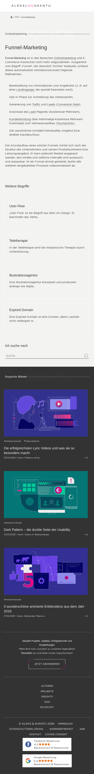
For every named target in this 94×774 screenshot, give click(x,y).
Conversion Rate (68, 104)
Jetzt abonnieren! (47, 664)
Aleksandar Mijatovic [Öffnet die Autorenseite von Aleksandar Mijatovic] (19, 616)
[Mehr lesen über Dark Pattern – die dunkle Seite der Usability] (71, 534)
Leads (51, 104)
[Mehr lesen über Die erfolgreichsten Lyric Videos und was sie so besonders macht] (71, 458)
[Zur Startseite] (30, 6)
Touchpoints (65, 123)
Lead (32, 112)
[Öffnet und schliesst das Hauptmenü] (5, 6)
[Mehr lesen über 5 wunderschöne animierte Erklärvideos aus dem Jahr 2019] (71, 616)
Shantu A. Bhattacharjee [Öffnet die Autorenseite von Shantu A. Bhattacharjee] (22, 535)
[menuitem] (47, 686)
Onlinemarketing (65, 58)
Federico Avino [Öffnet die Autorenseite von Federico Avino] (17, 458)
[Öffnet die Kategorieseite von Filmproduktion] (16, 441)
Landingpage (25, 89)
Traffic (36, 104)
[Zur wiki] (17, 17)
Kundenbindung (20, 119)
